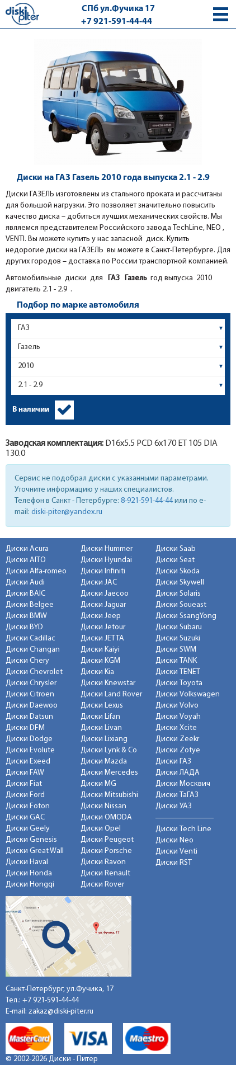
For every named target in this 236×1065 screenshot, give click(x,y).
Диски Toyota (178, 683)
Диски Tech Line (183, 829)
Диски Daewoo (32, 705)
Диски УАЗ (173, 806)
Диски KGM (100, 661)
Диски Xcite (176, 728)
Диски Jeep (101, 616)
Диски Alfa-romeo (36, 571)
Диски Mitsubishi (109, 795)
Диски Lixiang (104, 739)
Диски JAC (99, 582)
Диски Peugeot (107, 840)
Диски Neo (174, 840)
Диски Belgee (30, 605)
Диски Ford (25, 795)
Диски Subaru (178, 627)
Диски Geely (28, 828)
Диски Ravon (103, 862)
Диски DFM (25, 728)
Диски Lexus (102, 705)
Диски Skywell (179, 582)
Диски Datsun (29, 717)
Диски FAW (25, 773)
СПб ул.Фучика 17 (118, 8)
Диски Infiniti (103, 571)
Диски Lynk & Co (109, 750)
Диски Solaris (178, 594)
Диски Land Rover (111, 694)
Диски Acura (27, 549)
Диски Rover (102, 884)
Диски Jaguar (103, 605)
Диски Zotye (177, 750)
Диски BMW (26, 616)
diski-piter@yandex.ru (66, 512)
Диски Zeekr (177, 739)
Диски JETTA (102, 638)
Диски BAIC (25, 594)
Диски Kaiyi (100, 649)
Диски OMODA (106, 817)
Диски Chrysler (31, 683)
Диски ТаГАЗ (177, 795)
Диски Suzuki (177, 638)
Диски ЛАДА (177, 773)
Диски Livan (101, 728)
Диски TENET (177, 672)
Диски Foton (28, 806)
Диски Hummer (107, 549)
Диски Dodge (29, 739)
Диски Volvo (177, 705)
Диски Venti (176, 851)
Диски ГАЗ (173, 761)
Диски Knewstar (108, 683)
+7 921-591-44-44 (116, 21)
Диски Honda (29, 873)
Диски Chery (27, 661)
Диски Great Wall (35, 851)
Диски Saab (175, 549)
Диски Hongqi (30, 884)
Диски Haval (27, 862)
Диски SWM (175, 649)
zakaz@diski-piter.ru (61, 1011)
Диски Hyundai (106, 560)
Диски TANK (176, 661)
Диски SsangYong (185, 616)
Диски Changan (33, 649)
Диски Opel (101, 828)
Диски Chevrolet (34, 672)
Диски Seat (175, 560)
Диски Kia (97, 672)
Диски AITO (26, 560)
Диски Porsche (106, 851)
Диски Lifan (100, 717)
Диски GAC (25, 817)
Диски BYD (24, 627)
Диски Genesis (31, 840)
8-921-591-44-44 (147, 501)
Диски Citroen (30, 694)
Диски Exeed (28, 761)
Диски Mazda (104, 761)
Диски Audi (25, 582)
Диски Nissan (103, 806)
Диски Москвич (182, 784)
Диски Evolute (30, 750)
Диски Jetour (103, 627)
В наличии (30, 410)
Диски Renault (105, 873)
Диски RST (173, 863)
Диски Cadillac (30, 638)
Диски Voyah (178, 717)
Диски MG (98, 784)
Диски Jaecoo (105, 594)
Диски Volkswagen (187, 694)
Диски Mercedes (109, 773)
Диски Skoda (177, 571)
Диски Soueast (180, 605)
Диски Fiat (24, 784)
